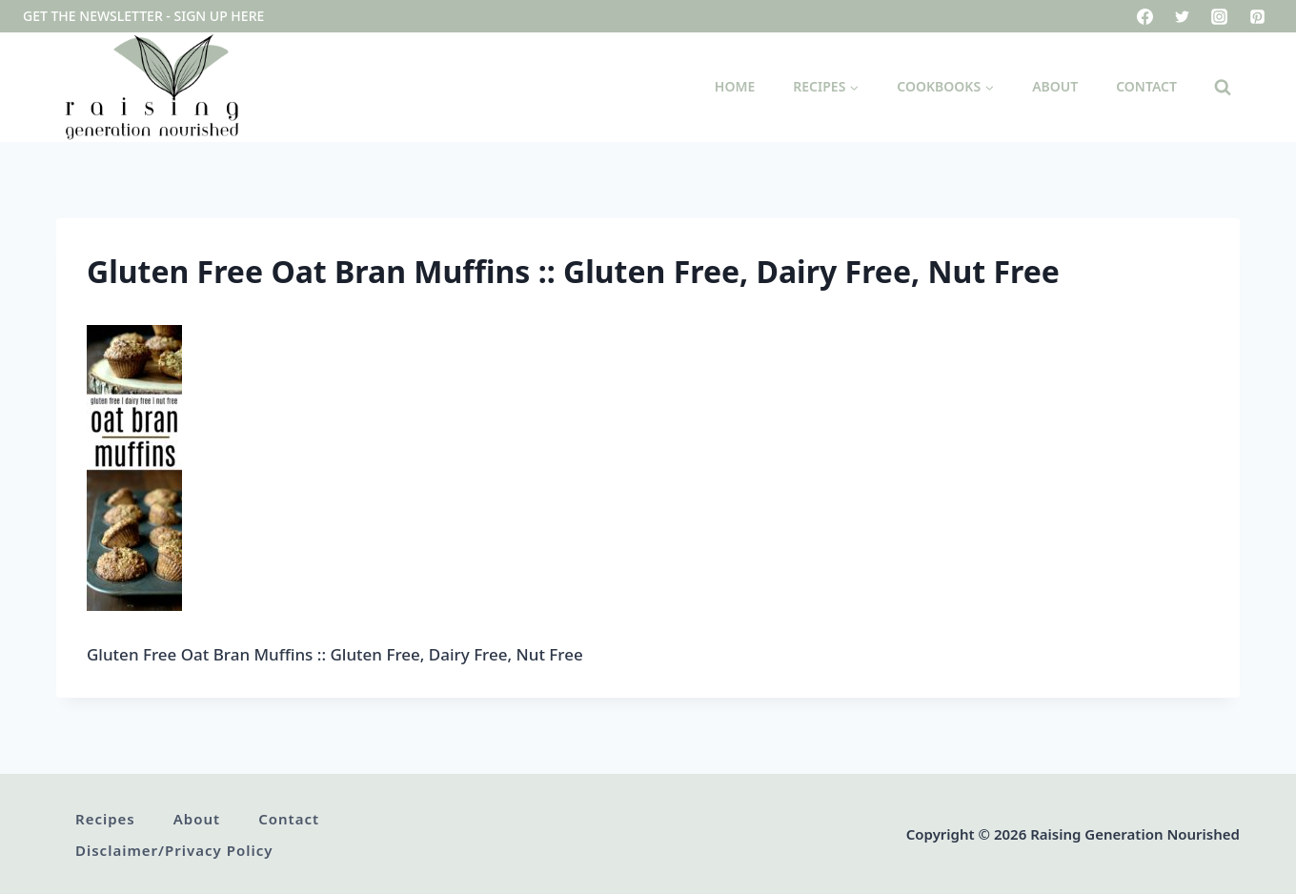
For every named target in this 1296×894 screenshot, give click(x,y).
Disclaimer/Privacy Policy (174, 850)
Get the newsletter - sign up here (143, 16)
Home (735, 86)
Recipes (105, 818)
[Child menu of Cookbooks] (945, 87)
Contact (1146, 86)
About (1055, 86)
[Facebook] (1145, 16)
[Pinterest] (1257, 16)
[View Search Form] (1222, 88)
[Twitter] (1182, 16)
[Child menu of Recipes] (826, 87)
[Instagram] (1220, 16)
